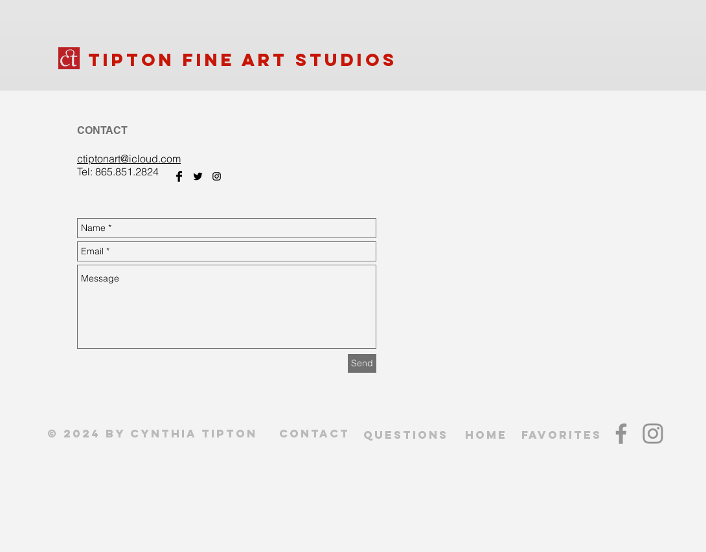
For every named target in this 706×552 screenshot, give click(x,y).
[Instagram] (652, 433)
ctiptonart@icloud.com (129, 158)
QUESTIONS (405, 435)
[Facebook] (621, 433)
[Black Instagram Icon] (216, 176)
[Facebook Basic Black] (179, 176)
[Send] (362, 363)
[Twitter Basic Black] (197, 176)
